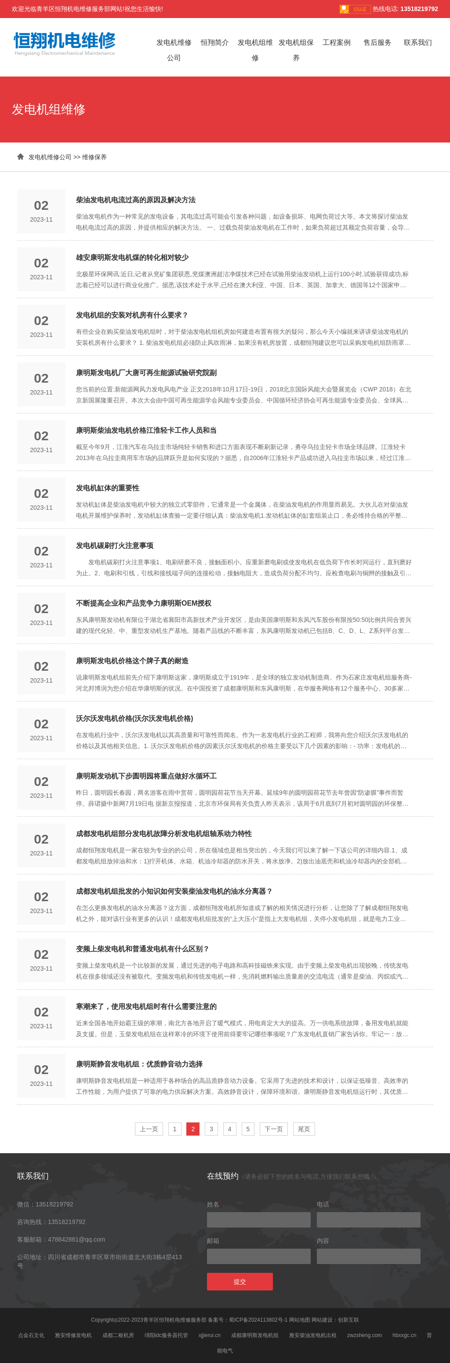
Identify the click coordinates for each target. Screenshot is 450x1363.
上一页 (149, 1129)
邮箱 (213, 1240)
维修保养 (94, 157)
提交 (240, 1281)
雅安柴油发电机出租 (313, 1335)
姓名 (214, 1204)
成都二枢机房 (118, 1335)
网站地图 (299, 1320)
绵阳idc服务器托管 (166, 1335)
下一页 (274, 1129)
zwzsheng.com (364, 1335)
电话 (324, 1204)
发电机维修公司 (50, 157)
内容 (323, 1240)
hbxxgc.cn (404, 1335)
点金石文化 (31, 1335)
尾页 (304, 1129)
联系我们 (418, 42)
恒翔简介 (215, 42)
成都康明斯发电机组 (255, 1335)
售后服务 (377, 42)
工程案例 (337, 42)
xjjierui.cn (210, 1335)
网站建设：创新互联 (335, 1320)
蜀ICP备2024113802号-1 (258, 1320)
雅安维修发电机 (73, 1335)
